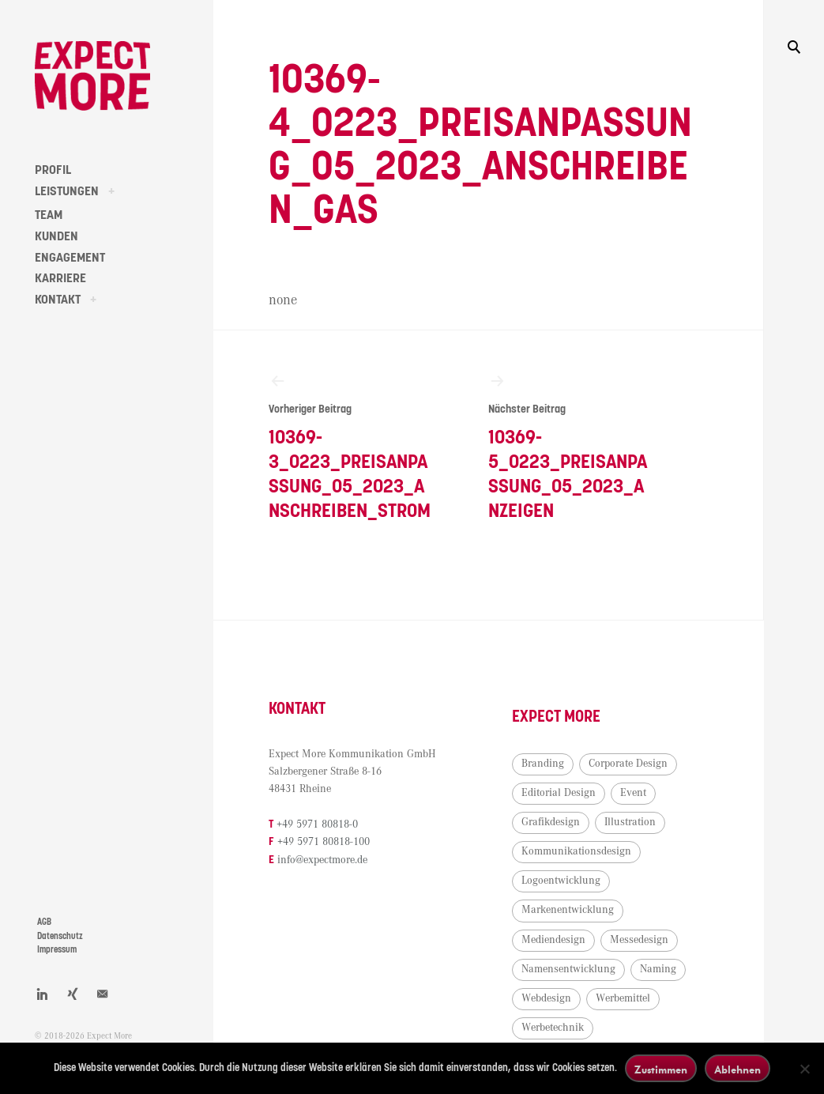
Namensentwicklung (568, 969)
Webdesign (546, 998)
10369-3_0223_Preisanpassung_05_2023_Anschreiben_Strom (351, 446)
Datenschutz (60, 936)
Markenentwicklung (567, 909)
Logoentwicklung (560, 880)
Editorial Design (558, 792)
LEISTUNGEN (67, 191)
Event (633, 792)
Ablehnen (737, 1069)
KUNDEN (56, 236)
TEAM (48, 215)
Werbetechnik (552, 1027)
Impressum (57, 949)
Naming (658, 969)
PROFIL (53, 170)
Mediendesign (553, 939)
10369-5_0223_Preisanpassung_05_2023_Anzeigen (570, 446)
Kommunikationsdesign (576, 851)
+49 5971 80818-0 (317, 824)
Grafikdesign (550, 822)
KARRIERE (60, 278)
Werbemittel (623, 998)
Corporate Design (628, 763)
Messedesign (639, 939)
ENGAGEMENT (70, 257)
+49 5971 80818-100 (323, 841)
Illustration (630, 822)
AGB (44, 922)
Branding (542, 763)
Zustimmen (660, 1069)
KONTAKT (58, 299)
